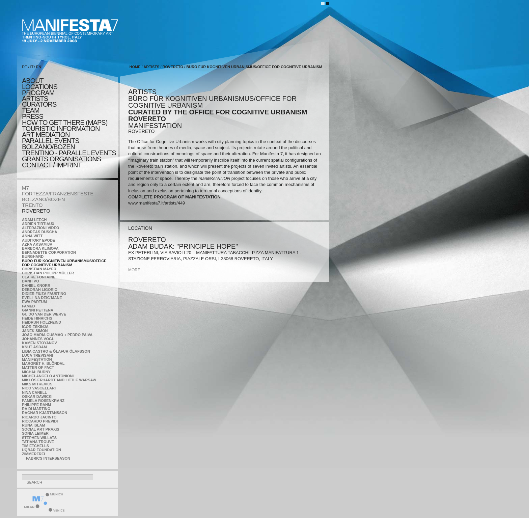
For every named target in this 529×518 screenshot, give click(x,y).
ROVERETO (36, 211)
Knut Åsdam (34, 347)
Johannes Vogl (38, 339)
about (33, 81)
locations (39, 87)
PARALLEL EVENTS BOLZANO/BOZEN (50, 144)
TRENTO (32, 205)
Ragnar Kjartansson (44, 413)
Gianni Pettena (37, 310)
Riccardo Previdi (40, 421)
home (135, 67)
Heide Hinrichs (37, 318)
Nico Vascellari (39, 388)
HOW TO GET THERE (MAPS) (64, 122)
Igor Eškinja (35, 327)
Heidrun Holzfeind (41, 322)
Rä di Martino (36, 409)
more (134, 270)
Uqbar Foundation (41, 450)
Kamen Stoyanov (39, 343)
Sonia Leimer (35, 433)
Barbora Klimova (40, 248)
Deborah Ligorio (39, 290)
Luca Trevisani (37, 355)
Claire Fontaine (38, 277)
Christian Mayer (39, 269)
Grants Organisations (61, 159)
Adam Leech (34, 220)
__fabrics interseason (46, 458)
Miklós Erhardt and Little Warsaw (59, 380)
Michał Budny (36, 372)
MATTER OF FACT (38, 367)
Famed (28, 306)
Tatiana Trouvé (38, 442)
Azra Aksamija (37, 244)
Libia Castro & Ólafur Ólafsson (56, 351)
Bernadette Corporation (49, 252)
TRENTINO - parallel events (69, 153)
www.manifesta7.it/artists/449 (156, 203)
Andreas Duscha (39, 232)
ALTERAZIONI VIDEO (40, 228)
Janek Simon (35, 331)
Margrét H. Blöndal (43, 363)
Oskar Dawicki (37, 396)
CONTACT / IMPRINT (52, 165)
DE (24, 67)
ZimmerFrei (33, 454)
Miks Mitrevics (37, 384)
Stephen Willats (39, 438)
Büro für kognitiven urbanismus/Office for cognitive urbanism (64, 263)
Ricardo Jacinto (39, 417)
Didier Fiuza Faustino (44, 294)
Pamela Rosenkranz (43, 401)
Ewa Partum (34, 302)
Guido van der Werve (44, 314)
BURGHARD (33, 256)
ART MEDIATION (45, 135)
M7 (25, 188)
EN (38, 67)
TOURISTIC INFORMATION (61, 129)
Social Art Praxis (40, 429)
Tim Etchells (35, 446)
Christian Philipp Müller (48, 273)
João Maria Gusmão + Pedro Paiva (57, 335)
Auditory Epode (38, 240)
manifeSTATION (37, 359)
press (32, 116)
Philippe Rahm (36, 405)
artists (35, 98)
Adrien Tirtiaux (38, 224)
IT (32, 67)
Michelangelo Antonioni (48, 376)
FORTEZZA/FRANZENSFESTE (57, 193)
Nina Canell (34, 392)
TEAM (30, 110)
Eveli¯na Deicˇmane (42, 298)
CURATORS (39, 104)
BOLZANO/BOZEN (43, 199)
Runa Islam (33, 425)
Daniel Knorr (36, 285)
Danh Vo (30, 281)
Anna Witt (32, 236)
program (38, 93)
